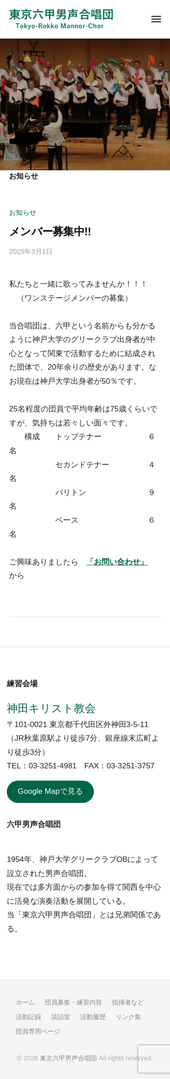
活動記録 (28, 1016)
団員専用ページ (38, 1031)
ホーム (25, 1002)
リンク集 (128, 1016)
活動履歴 (93, 1016)
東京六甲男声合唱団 (68, 1058)
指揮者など (128, 1002)
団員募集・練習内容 (73, 1002)
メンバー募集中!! (50, 231)
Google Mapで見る (50, 791)
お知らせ (22, 212)
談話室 (60, 1016)
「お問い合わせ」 (117, 562)
